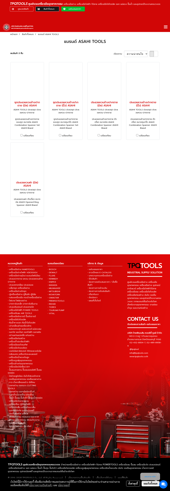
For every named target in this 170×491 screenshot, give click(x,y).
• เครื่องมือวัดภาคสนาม (18, 401)
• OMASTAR (53, 297)
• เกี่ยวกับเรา (93, 294)
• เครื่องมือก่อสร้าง (16, 338)
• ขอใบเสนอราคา (94, 269)
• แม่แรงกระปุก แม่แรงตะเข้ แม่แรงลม (24, 328)
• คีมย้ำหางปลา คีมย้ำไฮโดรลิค (21, 322)
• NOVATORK (54, 294)
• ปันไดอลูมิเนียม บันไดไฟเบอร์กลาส (24, 376)
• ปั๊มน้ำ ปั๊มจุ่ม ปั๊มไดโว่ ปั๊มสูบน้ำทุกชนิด (25, 397)
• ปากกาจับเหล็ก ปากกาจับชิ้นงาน (23, 303)
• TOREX (52, 307)
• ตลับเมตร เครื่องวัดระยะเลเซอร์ (22, 354)
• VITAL (51, 313)
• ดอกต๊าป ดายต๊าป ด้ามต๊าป (21, 394)
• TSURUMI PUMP (56, 310)
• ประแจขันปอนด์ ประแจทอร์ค (21, 306)
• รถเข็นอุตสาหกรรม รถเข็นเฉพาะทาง (24, 379)
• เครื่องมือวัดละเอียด (17, 347)
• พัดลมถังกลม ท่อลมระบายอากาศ (23, 416)
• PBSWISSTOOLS (56, 300)
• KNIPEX (52, 281)
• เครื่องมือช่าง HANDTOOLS (21, 269)
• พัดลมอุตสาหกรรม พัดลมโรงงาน (24, 419)
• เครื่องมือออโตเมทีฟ (17, 344)
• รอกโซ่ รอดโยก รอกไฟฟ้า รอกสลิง (24, 332)
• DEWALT (52, 272)
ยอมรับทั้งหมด (151, 483)
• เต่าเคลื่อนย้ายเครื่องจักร (19, 325)
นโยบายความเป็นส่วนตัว (40, 485)
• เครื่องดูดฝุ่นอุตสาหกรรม (20, 360)
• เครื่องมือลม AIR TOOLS (20, 313)
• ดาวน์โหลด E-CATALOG (99, 272)
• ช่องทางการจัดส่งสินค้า (98, 291)
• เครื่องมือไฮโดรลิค (17, 319)
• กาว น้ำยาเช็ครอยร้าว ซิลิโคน (21, 382)
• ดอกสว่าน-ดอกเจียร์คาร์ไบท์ (21, 391)
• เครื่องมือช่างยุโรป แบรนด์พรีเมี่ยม (24, 275)
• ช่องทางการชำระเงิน (97, 288)
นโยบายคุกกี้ (64, 485)
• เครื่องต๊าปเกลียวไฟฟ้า (18, 341)
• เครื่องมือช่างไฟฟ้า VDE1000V (23, 272)
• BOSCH (52, 269)
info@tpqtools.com (138, 353)
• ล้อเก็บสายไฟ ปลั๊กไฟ (18, 413)
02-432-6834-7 (137, 342)
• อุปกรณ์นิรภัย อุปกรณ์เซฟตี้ (21, 410)
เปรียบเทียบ (28, 135)
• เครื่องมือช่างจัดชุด (17, 291)
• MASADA (52, 285)
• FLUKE (51, 275)
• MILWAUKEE (54, 288)
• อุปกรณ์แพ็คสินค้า (16, 423)
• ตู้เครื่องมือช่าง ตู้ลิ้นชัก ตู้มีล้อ (22, 294)
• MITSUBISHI (54, 291)
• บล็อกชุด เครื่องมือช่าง (19, 288)
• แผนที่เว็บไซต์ (94, 300)
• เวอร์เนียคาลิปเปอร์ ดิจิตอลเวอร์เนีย (24, 351)
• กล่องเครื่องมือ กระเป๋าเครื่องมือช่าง (25, 297)
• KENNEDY (53, 278)
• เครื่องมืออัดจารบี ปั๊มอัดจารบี (22, 316)
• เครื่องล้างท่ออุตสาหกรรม (20, 363)
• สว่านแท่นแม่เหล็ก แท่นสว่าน (21, 335)
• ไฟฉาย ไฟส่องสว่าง (17, 300)
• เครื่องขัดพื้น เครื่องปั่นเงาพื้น (21, 407)
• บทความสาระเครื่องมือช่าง (99, 275)
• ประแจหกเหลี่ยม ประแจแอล (20, 284)
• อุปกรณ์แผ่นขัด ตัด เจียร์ (19, 426)
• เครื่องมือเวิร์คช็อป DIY (19, 366)
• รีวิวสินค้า (92, 278)
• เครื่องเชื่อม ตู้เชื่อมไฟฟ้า (19, 404)
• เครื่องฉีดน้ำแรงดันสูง (18, 357)
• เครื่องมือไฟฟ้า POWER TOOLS (23, 310)
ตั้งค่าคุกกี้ (133, 483)
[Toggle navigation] (165, 27)
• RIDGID (52, 303)
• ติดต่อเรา (92, 297)
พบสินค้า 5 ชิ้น (16, 53)
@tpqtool (134, 349)
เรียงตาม (119, 53)
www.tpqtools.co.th (138, 356)
